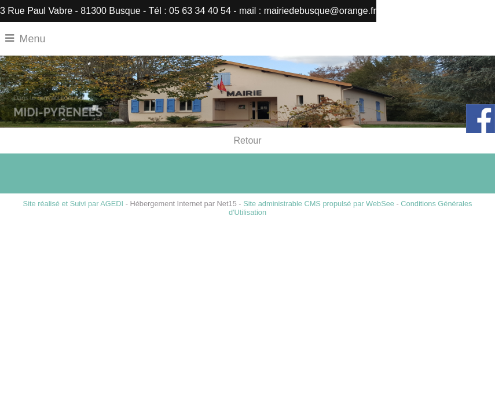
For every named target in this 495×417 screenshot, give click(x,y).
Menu (33, 39)
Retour (247, 140)
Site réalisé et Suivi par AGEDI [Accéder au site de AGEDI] (73, 203)
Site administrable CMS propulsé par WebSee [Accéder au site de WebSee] (318, 203)
